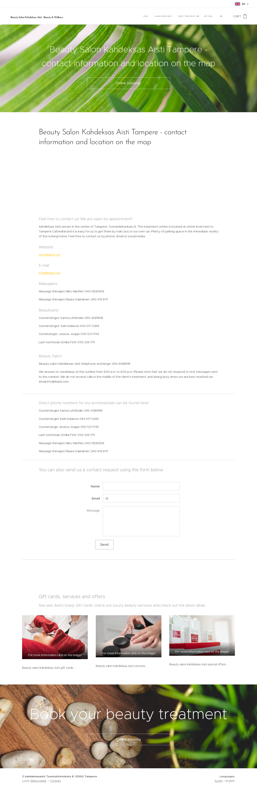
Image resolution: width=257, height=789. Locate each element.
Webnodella (38, 781)
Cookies (55, 781)
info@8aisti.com (50, 273)
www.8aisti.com (50, 254)
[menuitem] (160, 16)
